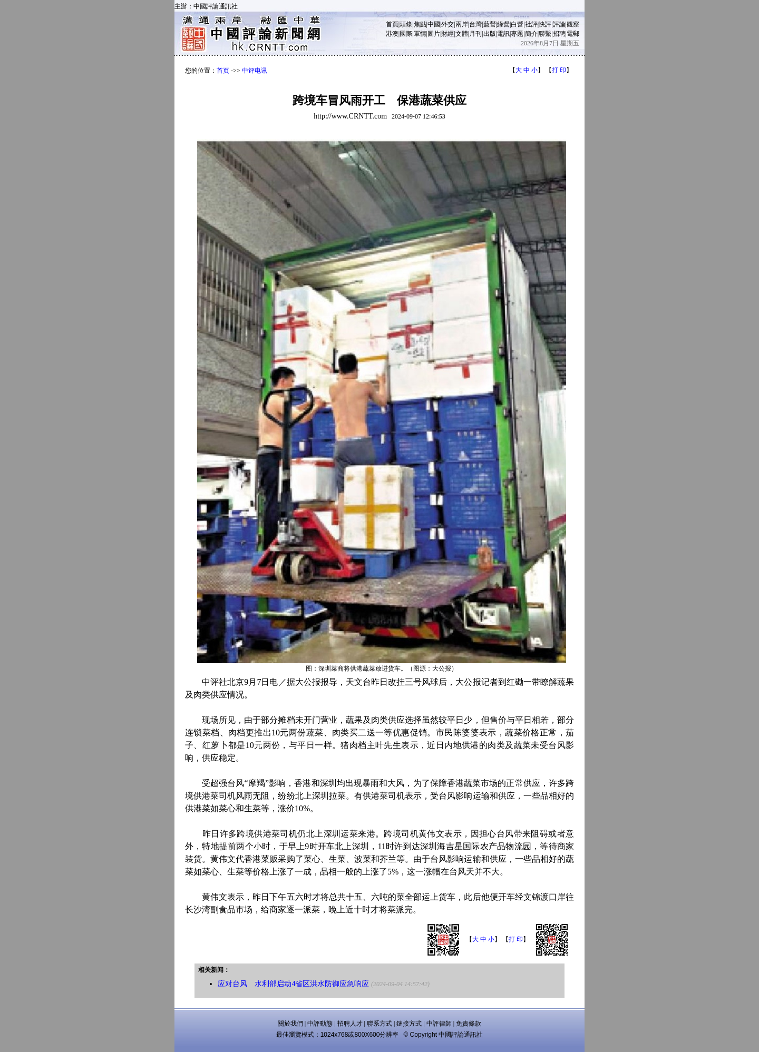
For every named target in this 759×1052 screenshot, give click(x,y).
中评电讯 (254, 70)
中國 (433, 24)
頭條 (406, 24)
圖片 (433, 33)
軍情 (420, 33)
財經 (447, 33)
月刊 (475, 33)
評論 (559, 24)
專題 (517, 33)
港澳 (392, 33)
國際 (406, 33)
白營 (517, 24)
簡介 (531, 33)
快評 (545, 24)
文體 (461, 33)
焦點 (420, 24)
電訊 (503, 33)
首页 (223, 70)
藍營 (489, 24)
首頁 (392, 24)
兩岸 (461, 24)
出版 (489, 33)
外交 (447, 24)
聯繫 (545, 33)
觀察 (573, 24)
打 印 (559, 70)
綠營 (503, 24)
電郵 (573, 33)
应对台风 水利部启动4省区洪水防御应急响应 (293, 984)
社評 (531, 24)
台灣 (475, 24)
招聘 (559, 33)
